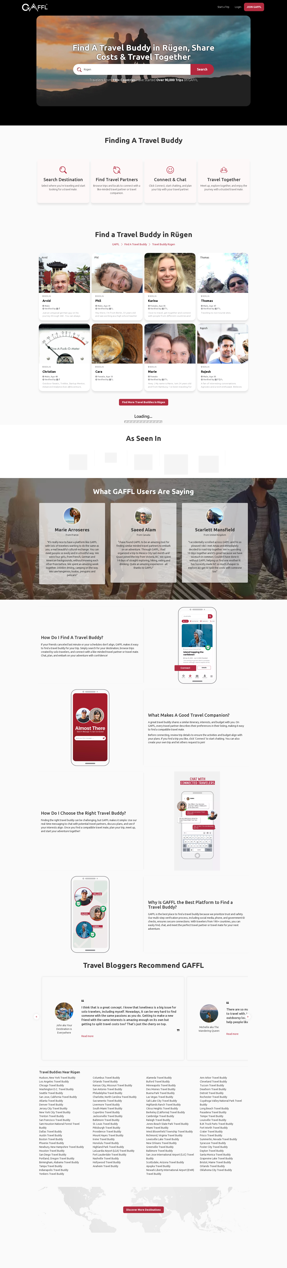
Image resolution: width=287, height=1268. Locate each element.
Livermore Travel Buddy (106, 1104)
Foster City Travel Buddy (214, 1146)
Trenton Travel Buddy (51, 1116)
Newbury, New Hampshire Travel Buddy (61, 1146)
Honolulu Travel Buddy (106, 1143)
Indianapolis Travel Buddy (53, 1170)
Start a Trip (223, 6)
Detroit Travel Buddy (211, 1093)
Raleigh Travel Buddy (158, 1120)
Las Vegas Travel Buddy (159, 1096)
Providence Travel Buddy (107, 1131)
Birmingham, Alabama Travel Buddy (59, 1162)
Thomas (207, 300)
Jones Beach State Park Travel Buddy (167, 1123)
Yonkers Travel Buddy (51, 1173)
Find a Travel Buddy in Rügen (143, 234)
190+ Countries (124, 80)
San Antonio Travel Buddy (107, 1089)
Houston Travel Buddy (51, 1150)
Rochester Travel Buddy (213, 1096)
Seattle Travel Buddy (51, 1093)
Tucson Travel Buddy (212, 1085)
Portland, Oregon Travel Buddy (56, 1158)
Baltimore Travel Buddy (106, 1120)
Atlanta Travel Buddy (51, 1100)
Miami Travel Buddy (157, 1127)
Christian (49, 371)
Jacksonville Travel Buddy (107, 1116)
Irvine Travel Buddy (104, 1139)
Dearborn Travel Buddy (213, 1089)
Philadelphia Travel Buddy (107, 1093)
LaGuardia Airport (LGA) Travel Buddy (113, 1150)
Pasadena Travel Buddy (213, 1112)
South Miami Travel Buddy (107, 1108)
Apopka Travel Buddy (158, 1166)
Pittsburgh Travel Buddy (106, 1127)
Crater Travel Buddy (211, 1131)
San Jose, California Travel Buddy (58, 1096)
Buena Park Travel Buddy (160, 1093)
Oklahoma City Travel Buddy (216, 1170)
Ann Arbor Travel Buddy (213, 1077)
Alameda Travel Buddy (159, 1077)
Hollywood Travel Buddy (107, 1162)
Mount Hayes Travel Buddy (108, 1135)
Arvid (46, 300)
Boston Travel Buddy (51, 1139)
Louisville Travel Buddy (213, 1120)
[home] (34, 7)
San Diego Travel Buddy (52, 1154)
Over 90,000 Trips (169, 80)
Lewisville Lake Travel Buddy (162, 1139)
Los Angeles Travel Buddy (54, 1081)
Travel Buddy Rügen (163, 244)
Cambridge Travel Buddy (160, 1116)
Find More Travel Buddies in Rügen (143, 402)
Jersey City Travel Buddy (53, 1108)
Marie (152, 371)
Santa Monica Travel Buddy (215, 1154)
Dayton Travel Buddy (212, 1150)
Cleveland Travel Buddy (213, 1081)
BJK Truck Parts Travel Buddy (216, 1123)
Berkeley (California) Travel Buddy (165, 1112)
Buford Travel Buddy (158, 1081)
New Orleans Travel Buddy (161, 1143)
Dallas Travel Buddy (50, 1131)
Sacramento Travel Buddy (107, 1100)
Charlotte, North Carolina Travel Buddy (115, 1096)
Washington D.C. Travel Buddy (56, 1089)
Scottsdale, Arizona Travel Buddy (165, 1162)
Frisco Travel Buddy (211, 1135)
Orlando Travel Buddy (105, 1081)
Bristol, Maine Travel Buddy (215, 1162)
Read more (87, 1036)
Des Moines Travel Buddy (160, 1089)
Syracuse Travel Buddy (213, 1143)
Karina (153, 300)
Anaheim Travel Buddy (105, 1166)
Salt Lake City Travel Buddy (161, 1100)
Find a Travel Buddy (135, 244)
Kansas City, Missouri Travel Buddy (112, 1085)
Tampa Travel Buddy (50, 1166)
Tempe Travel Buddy (211, 1116)
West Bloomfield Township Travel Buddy (169, 1131)
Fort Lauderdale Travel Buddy (109, 1154)
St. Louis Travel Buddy (105, 1123)
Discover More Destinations (143, 1209)
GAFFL (115, 244)
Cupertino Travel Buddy (106, 1112)
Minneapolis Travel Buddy (161, 1085)
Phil (98, 300)
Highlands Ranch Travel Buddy (163, 1104)
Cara (98, 371)
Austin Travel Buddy (50, 1135)
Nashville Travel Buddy (106, 1158)
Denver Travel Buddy (51, 1104)
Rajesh (206, 371)
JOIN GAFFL (254, 6)
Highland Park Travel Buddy (108, 1146)
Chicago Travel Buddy (51, 1085)
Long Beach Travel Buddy (214, 1108)
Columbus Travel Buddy (106, 1077)
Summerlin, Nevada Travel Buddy (218, 1139)
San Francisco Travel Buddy (54, 1120)
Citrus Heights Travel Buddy (162, 1108)
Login (238, 6)
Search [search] (202, 69)
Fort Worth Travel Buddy (214, 1127)
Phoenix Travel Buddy (51, 1143)
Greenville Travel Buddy (160, 1146)
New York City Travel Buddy (54, 1112)
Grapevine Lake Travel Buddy (216, 1158)
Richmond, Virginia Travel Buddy (164, 1135)
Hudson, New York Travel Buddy (57, 1077)
